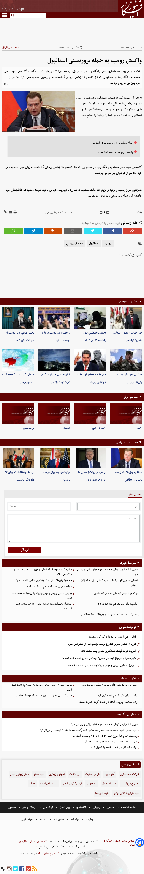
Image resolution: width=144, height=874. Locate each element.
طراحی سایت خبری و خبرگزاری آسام (119, 843)
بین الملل (7, 47)
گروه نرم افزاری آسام (48, 853)
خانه (17, 47)
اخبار (139, 427)
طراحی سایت (92, 774)
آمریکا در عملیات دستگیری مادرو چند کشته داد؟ (108, 651)
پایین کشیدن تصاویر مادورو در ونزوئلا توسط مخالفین (109, 614)
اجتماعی (48, 807)
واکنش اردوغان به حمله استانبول (115, 151)
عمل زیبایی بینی (19, 774)
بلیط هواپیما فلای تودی (126, 793)
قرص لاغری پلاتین (72, 783)
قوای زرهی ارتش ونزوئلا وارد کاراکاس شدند (112, 637)
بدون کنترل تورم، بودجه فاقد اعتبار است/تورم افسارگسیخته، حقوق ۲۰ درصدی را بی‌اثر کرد (89, 730)
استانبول (93, 243)
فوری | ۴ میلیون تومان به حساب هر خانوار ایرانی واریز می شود (107, 572)
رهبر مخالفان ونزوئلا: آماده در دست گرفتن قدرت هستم (108, 701)
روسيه (108, 243)
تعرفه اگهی (27, 819)
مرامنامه (75, 819)
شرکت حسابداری (129, 774)
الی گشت (74, 774)
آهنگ (32, 783)
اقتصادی (81, 807)
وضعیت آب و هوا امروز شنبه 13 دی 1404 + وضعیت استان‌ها (105, 735)
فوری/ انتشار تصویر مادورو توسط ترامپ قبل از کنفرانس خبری (101, 644)
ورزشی (96, 807)
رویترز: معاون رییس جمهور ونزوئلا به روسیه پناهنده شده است (42, 596)
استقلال (66, 427)
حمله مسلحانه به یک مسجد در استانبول (112, 142)
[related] (6, 84)
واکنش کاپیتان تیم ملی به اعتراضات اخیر (116, 593)
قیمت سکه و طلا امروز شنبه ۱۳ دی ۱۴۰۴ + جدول (111, 741)
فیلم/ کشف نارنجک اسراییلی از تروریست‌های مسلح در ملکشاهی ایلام (43, 572)
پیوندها (43, 819)
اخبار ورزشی (99, 427)
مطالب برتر (130, 397)
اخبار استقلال (109, 783)
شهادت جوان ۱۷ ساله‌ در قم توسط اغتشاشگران (48, 586)
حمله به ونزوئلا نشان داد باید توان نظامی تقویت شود (44, 580)
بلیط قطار (39, 774)
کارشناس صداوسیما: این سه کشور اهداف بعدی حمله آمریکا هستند (43, 606)
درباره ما (90, 819)
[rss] (34, 869)
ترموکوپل (92, 783)
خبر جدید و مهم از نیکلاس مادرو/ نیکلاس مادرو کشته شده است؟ (99, 658)
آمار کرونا (110, 774)
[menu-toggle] (4, 15)
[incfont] (107, 213)
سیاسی (110, 807)
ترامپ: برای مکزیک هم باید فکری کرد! (117, 603)
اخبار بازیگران (57, 774)
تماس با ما (59, 819)
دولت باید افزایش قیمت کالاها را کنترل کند (114, 747)
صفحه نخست (128, 807)
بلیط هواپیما (102, 793)
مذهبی (12, 807)
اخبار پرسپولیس (130, 783)
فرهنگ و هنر (29, 807)
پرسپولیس (28, 427)
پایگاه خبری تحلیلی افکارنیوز (34, 841)
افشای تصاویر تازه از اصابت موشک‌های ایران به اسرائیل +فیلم (109, 583)
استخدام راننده (48, 783)
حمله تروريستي (74, 243)
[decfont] (101, 213)
